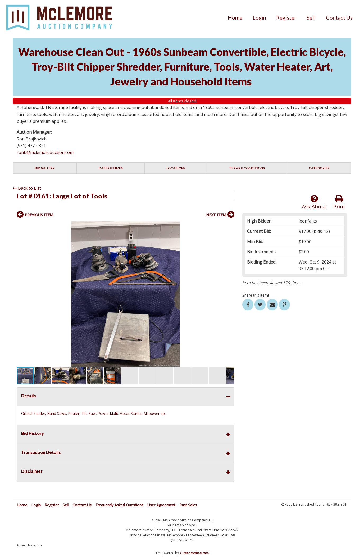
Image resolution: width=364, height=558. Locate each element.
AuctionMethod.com (194, 553)
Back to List (27, 188)
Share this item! (255, 295)
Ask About (314, 202)
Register (286, 17)
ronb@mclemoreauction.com (45, 152)
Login (259, 17)
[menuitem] (235, 17)
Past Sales (188, 504)
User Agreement (161, 504)
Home (235, 17)
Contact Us (339, 17)
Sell (311, 17)
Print (339, 202)
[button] (229, 226)
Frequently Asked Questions (119, 504)
